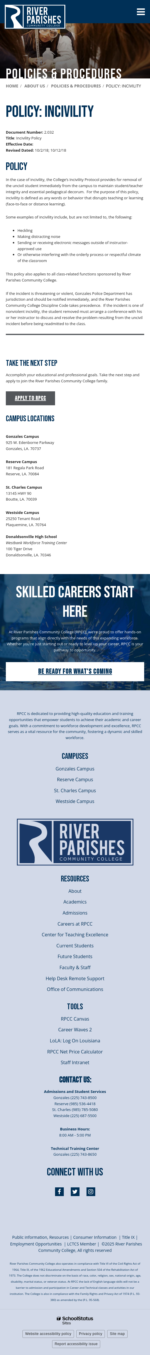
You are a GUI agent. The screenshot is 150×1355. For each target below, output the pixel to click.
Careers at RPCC (74, 924)
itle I (128, 1237)
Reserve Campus (75, 779)
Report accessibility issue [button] (76, 1344)
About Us (34, 86)
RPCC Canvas (75, 1019)
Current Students (75, 945)
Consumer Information (95, 1237)
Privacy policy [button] (90, 1334)
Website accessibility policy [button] (48, 1334)
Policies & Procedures (76, 86)
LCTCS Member (81, 1244)
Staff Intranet (75, 1062)
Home (12, 86)
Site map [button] (117, 1334)
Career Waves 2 (75, 1029)
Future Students (75, 956)
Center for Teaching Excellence (75, 934)
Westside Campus (75, 801)
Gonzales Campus (75, 769)
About (75, 891)
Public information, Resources (40, 1237)
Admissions (75, 913)
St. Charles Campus (75, 790)
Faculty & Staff (74, 967)
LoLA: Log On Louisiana (75, 1040)
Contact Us (74, 1080)
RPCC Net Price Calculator (75, 1051)
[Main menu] (140, 11)
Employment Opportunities (36, 1244)
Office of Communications (75, 989)
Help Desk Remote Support (75, 978)
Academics (75, 902)
